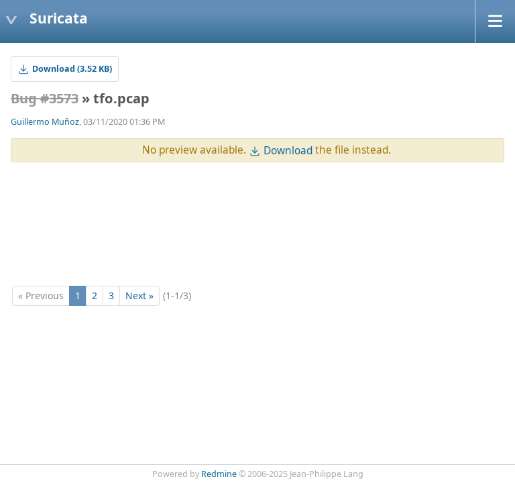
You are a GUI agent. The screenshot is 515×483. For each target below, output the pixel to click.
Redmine (219, 474)
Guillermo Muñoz (45, 121)
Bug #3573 (44, 98)
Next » (139, 295)
